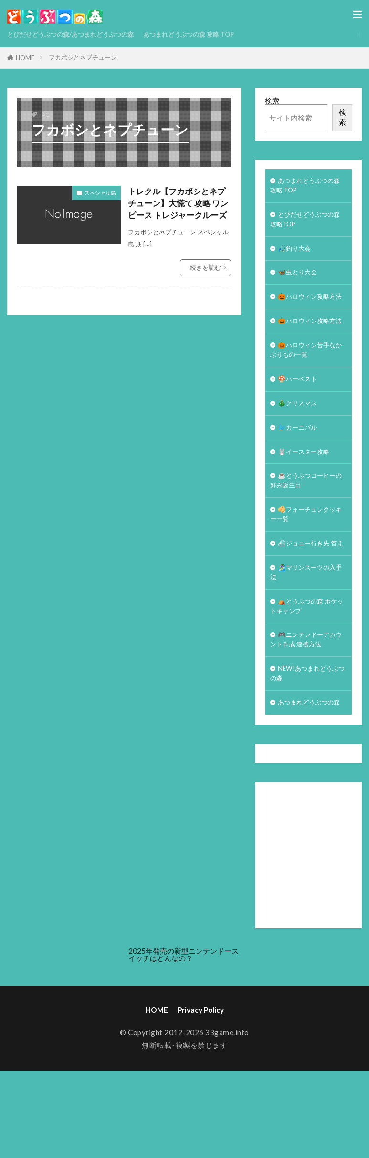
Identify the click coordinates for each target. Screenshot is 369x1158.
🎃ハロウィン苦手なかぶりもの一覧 (307, 385)
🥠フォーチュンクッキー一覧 (307, 562)
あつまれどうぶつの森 (306, 783)
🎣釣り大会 (297, 255)
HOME (25, 57)
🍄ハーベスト (300, 417)
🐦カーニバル (300, 468)
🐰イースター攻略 (307, 494)
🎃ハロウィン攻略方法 (307, 312)
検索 (272, 100)
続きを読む (205, 282)
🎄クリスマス (300, 442)
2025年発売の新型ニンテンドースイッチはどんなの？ (183, 1041)
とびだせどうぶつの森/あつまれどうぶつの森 (80, 34)
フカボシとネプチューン (83, 57)
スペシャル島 (100, 193)
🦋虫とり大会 (300, 281)
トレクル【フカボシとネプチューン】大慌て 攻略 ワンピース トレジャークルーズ (179, 210)
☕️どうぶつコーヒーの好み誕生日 (307, 525)
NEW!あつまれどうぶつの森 (305, 746)
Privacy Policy (201, 1097)
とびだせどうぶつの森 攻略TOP (306, 223)
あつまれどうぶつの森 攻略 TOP (215, 34)
